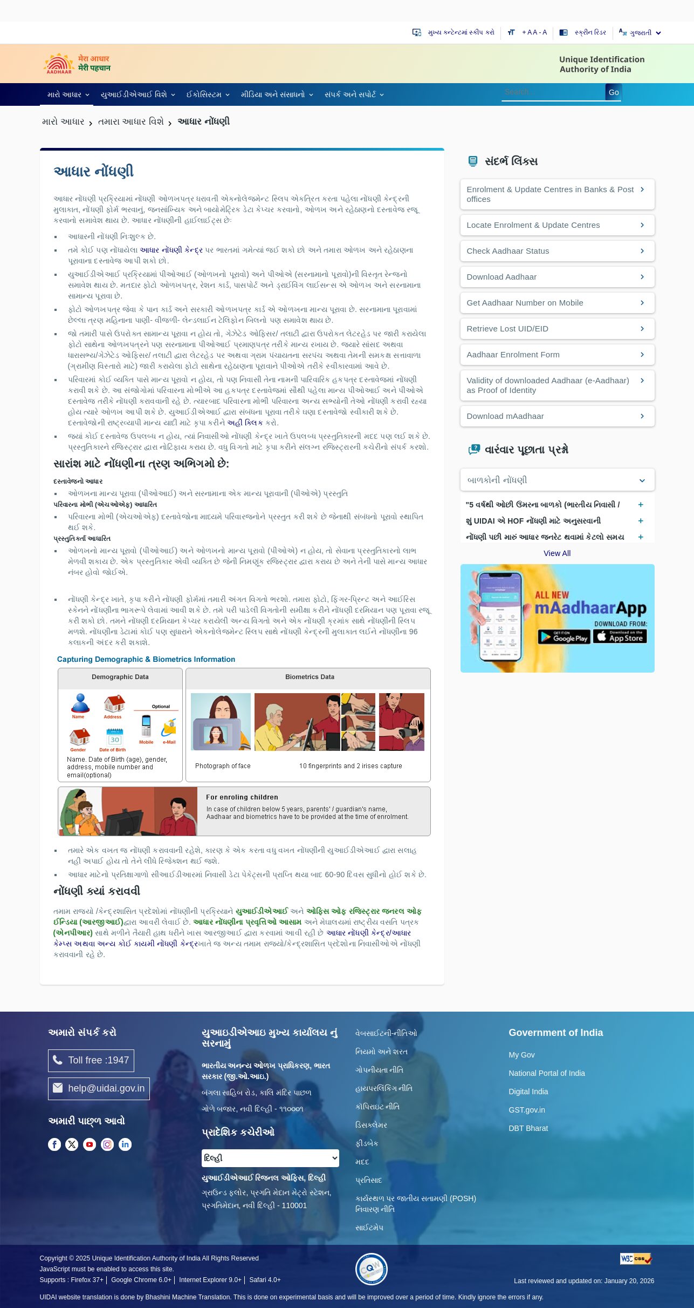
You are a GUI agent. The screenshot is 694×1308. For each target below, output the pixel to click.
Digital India (528, 1091)
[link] (67, 94)
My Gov (522, 1055)
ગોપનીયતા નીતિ (379, 1070)
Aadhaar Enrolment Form (513, 354)
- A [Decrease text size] (543, 32)
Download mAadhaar (505, 416)
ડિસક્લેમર (371, 1125)
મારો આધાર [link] (64, 94)
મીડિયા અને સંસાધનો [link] (273, 94)
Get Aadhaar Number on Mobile (525, 302)
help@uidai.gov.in (99, 1088)
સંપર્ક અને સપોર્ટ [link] (350, 94)
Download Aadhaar (502, 276)
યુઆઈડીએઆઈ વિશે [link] (134, 94)
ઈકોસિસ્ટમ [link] (204, 94)
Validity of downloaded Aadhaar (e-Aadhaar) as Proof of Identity (548, 385)
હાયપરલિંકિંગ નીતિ (384, 1088)
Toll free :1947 (91, 1060)
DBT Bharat (528, 1128)
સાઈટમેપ (369, 1227)
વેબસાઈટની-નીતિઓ (386, 1033)
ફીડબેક (367, 1143)
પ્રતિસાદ (368, 1180)
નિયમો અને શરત (381, 1051)
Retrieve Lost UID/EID (508, 328)
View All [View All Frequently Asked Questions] (557, 553)
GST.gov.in (527, 1110)
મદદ (362, 1161)
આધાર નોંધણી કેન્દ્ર (172, 250)
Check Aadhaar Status (508, 250)
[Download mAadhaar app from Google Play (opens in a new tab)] (558, 617)
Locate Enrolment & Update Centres (534, 224)
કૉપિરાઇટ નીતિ (377, 1106)
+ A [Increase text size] (528, 32)
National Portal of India (547, 1073)
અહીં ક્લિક (246, 422)
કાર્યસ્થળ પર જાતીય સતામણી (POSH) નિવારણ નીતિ (416, 1204)
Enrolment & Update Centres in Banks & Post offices (550, 194)
